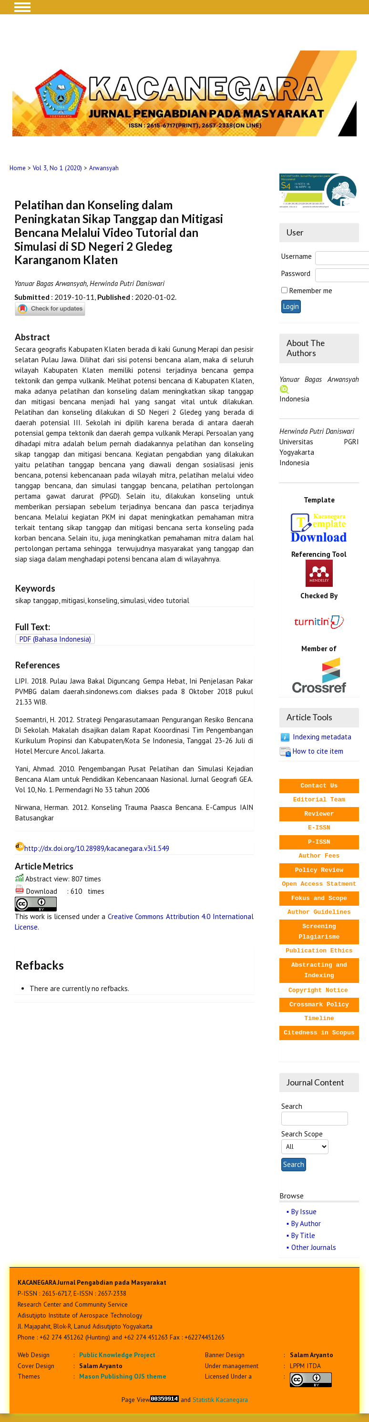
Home (18, 168)
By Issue (304, 1211)
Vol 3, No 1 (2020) (57, 168)
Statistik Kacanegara (220, 1399)
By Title (303, 1235)
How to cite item (318, 751)
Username (296, 256)
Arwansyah (104, 168)
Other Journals (313, 1247)
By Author (306, 1223)
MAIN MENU (22, 7)
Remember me (310, 290)
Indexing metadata (322, 736)
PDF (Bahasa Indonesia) (55, 639)
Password (295, 273)
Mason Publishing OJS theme (122, 1376)
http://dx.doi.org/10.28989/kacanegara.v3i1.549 (96, 848)
